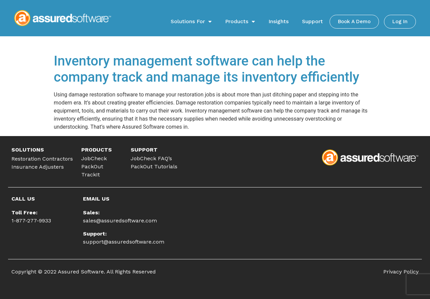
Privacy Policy (401, 271)
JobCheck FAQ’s (151, 158)
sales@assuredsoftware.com (120, 220)
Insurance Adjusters (37, 167)
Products (240, 21)
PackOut (92, 166)
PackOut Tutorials (154, 166)
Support (312, 21)
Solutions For (191, 21)
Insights (278, 21)
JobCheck (94, 158)
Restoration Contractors (42, 159)
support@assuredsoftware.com (123, 242)
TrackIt (90, 174)
